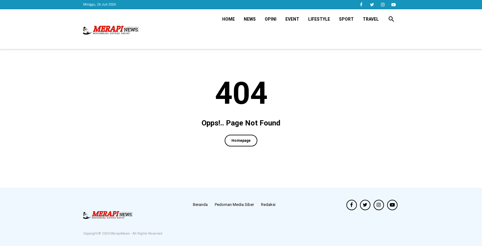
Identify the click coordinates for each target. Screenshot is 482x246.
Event (292, 19)
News (250, 19)
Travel (371, 19)
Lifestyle (319, 19)
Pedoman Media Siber (234, 204)
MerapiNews (120, 234)
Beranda (200, 204)
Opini (270, 19)
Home (228, 19)
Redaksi (268, 204)
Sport (346, 19)
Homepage (241, 140)
